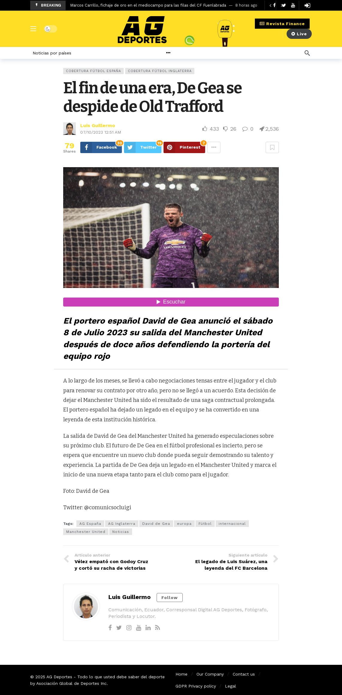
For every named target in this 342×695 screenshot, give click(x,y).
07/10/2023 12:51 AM (100, 132)
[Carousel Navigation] (275, 5)
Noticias (120, 532)
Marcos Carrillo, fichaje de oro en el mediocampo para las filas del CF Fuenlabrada (148, 5)
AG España (90, 524)
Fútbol (205, 524)
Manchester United (85, 532)
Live (299, 33)
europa (184, 524)
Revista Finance (282, 23)
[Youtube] (293, 5)
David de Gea (156, 524)
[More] (182, 53)
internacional (232, 524)
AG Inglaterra (121, 524)
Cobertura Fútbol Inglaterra (160, 71)
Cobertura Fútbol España (93, 71)
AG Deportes (59, 676)
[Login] (307, 5)
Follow (169, 597)
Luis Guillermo (97, 125)
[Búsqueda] (307, 52)
